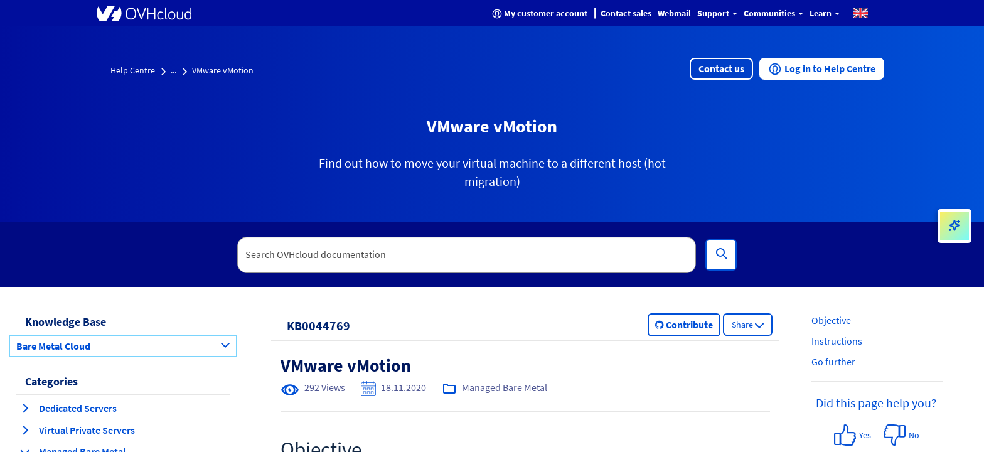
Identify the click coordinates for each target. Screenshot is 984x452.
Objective (831, 320)
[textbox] (467, 255)
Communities (773, 13)
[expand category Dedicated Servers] (25, 408)
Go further (833, 361)
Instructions (836, 341)
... (173, 70)
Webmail (674, 13)
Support (717, 13)
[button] (860, 12)
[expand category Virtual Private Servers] (25, 430)
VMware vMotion (223, 70)
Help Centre (132, 70)
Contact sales (626, 13)
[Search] (721, 255)
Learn (825, 13)
